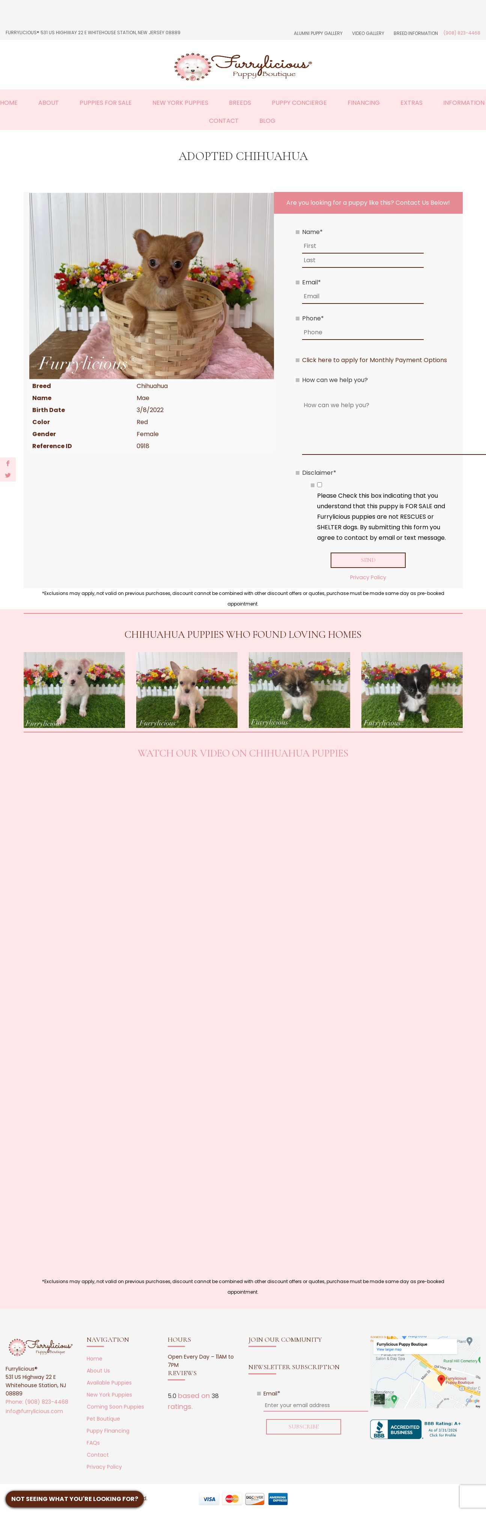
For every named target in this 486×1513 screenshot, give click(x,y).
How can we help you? (335, 380)
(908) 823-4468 (462, 33)
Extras (411, 102)
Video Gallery (368, 33)
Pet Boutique (103, 1419)
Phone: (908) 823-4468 (37, 1402)
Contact (224, 120)
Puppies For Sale (106, 102)
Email (311, 282)
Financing (364, 102)
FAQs (93, 1443)
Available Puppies (109, 1383)
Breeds (240, 102)
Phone (313, 318)
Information (463, 102)
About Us (98, 1371)
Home (94, 1359)
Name (312, 232)
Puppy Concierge (299, 102)
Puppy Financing (108, 1431)
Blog (267, 120)
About (48, 102)
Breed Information (416, 33)
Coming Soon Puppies (115, 1407)
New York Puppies (180, 102)
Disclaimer (319, 472)
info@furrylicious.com (34, 1411)
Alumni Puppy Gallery (318, 33)
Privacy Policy (368, 577)
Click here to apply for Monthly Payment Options (374, 360)
